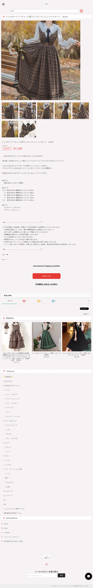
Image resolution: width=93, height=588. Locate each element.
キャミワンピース (11, 425)
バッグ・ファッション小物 (12, 469)
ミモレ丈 (8, 434)
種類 (3, 254)
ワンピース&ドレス (10, 421)
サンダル (8, 465)
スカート (8, 447)
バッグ (7, 473)
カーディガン (9, 408)
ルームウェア (8, 491)
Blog (5, 528)
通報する (86, 314)
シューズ (6, 460)
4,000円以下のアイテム (11, 386)
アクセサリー (9, 482)
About (6, 524)
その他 (7, 487)
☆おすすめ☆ (8, 381)
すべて (10, 301)
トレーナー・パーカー (12, 416)
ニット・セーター (11, 403)
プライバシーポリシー (12, 537)
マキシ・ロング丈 (11, 438)
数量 (3, 259)
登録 (61, 575)
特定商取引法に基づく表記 (13, 541)
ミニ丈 (7, 430)
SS (4, 500)
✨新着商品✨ (8, 377)
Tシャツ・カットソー (12, 399)
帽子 (6, 478)
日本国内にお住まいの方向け (46, 284)
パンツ (7, 451)
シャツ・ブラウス (11, 394)
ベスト (7, 412)
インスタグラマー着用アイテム (14, 509)
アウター (6, 456)
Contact (7, 532)
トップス (6, 390)
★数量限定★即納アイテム (12, 513)
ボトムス (6, 443)
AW (4, 504)
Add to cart (46, 276)
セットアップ (8, 495)
